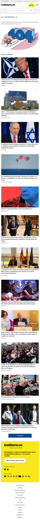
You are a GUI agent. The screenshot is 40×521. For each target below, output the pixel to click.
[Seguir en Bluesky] (5, 476)
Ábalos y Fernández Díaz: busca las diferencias (16, 209)
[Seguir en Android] (5, 469)
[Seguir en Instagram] (16, 476)
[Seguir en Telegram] (13, 476)
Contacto (20, 507)
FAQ (20, 500)
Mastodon (20, 517)
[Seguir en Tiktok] (23, 476)
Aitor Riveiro (4, 243)
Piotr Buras (4, 399)
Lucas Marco (4, 275)
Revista (20, 510)
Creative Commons (20, 492)
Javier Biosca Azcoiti (6, 370)
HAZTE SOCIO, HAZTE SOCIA (15, 460)
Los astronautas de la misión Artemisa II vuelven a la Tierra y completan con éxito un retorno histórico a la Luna (19, 178)
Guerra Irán (12, 1)
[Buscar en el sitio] (18, 10)
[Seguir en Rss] (29, 476)
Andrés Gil (3, 85)
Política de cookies (20, 505)
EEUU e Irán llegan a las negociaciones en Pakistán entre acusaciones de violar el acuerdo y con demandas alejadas (20, 113)
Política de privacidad (20, 497)
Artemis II (28, 1)
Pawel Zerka (11, 399)
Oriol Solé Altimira (5, 431)
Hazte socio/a (31, 5)
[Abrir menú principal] (37, 5)
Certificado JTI (20, 514)
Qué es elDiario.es (20, 485)
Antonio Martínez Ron (6, 182)
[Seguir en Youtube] (20, 476)
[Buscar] (31, 10)
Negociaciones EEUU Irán (19, 1)
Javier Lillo (3, 150)
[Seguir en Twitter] (8, 476)
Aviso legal (20, 495)
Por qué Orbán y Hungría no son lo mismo (15, 397)
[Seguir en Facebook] (11, 476)
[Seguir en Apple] (7, 469)
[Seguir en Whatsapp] (26, 476)
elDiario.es (3, 338)
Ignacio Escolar (5, 210)
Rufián (37, 1)
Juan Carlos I (33, 1)
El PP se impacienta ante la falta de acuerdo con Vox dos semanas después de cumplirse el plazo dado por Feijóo (19, 239)
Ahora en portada (6, 54)
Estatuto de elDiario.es (20, 490)
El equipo (20, 487)
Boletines (20, 512)
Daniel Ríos (4, 305)
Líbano (25, 1)
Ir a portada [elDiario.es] (20, 435)
